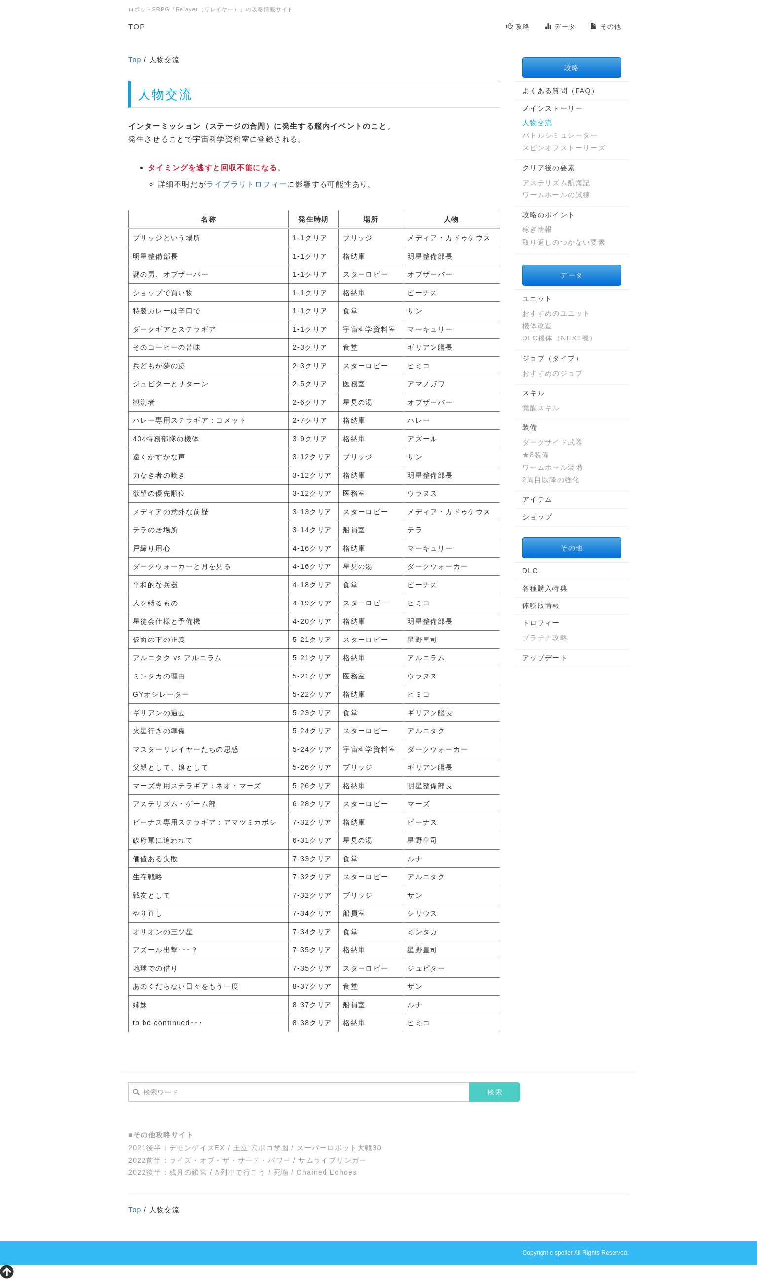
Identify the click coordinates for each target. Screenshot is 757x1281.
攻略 (518, 26)
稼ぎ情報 (537, 229)
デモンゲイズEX (197, 1148)
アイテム (537, 499)
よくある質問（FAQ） (560, 91)
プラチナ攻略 (545, 637)
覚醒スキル (541, 408)
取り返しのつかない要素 (564, 242)
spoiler (564, 1252)
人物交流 (537, 123)
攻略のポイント (549, 215)
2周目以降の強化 (551, 480)
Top (135, 60)
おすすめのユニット (556, 313)
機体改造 (537, 326)
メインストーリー (552, 108)
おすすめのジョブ (552, 373)
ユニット (537, 298)
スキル (533, 393)
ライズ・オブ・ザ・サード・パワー (229, 1160)
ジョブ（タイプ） (552, 358)
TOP (136, 26)
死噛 (281, 1172)
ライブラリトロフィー (246, 184)
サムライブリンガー (332, 1160)
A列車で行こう (240, 1172)
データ (560, 26)
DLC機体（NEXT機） (559, 338)
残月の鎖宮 (188, 1172)
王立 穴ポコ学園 (261, 1148)
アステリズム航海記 (556, 183)
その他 (605, 26)
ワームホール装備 (552, 467)
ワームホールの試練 (556, 195)
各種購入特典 (545, 588)
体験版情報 (541, 605)
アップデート (545, 658)
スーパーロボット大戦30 (339, 1148)
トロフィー (541, 623)
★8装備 (535, 455)
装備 (530, 427)
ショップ (537, 517)
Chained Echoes (327, 1172)
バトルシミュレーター (560, 135)
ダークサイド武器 (552, 442)
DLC (530, 571)
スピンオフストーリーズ (564, 147)
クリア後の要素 (549, 168)
